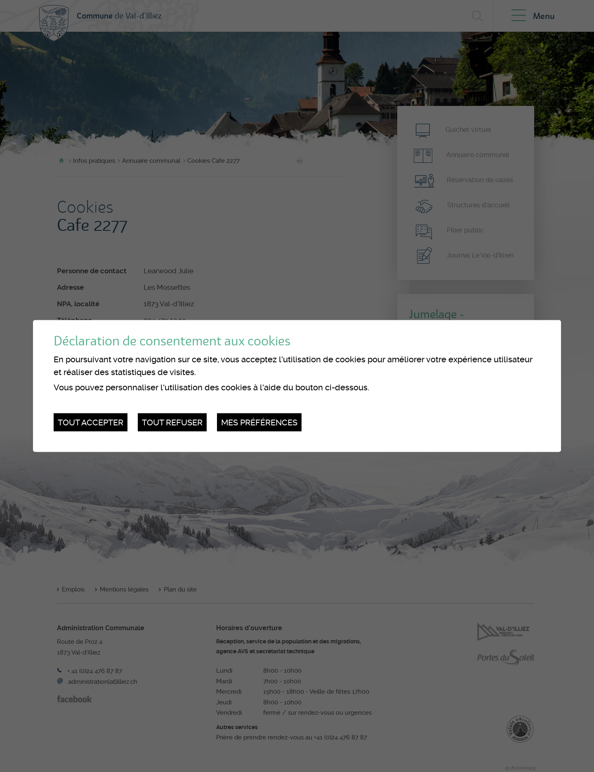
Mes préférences (259, 422)
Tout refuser (172, 422)
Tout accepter (90, 422)
